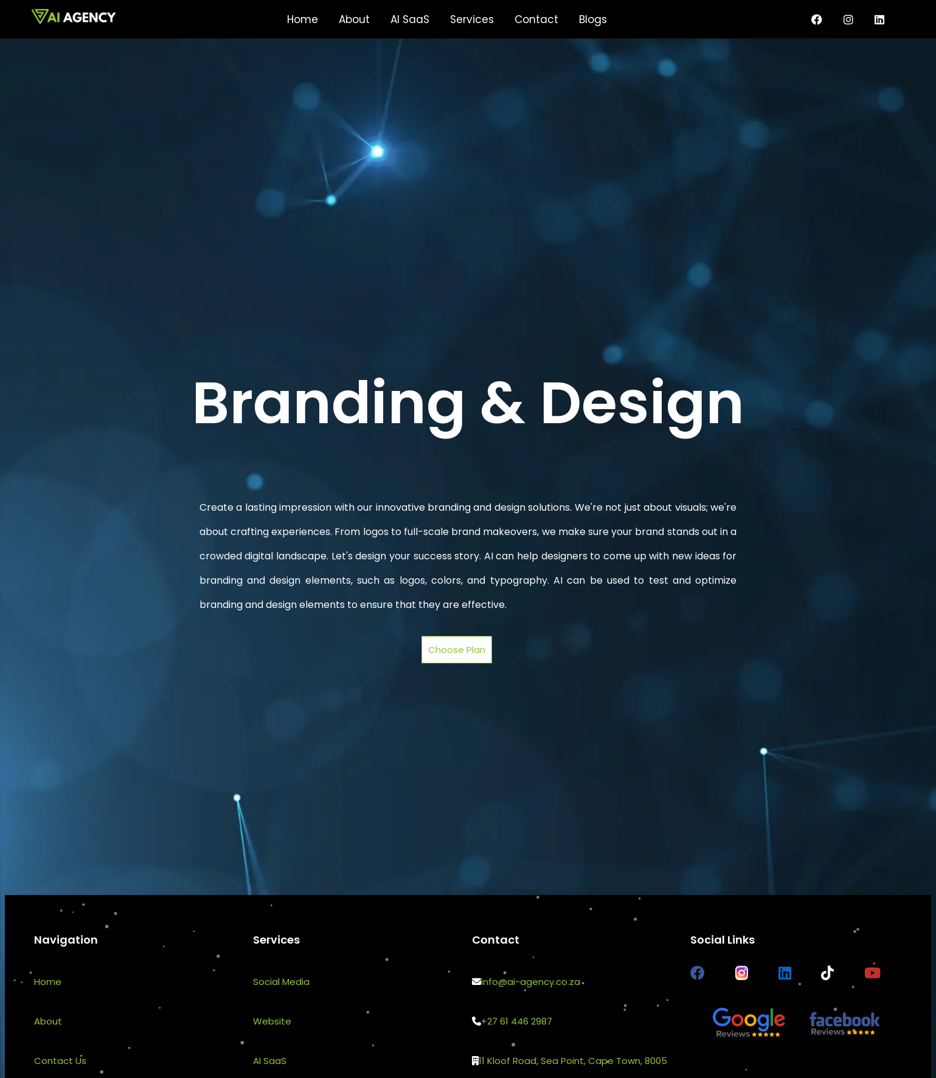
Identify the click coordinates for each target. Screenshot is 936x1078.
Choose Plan (456, 649)
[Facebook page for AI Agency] (816, 19)
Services (472, 19)
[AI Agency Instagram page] (741, 973)
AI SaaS (409, 19)
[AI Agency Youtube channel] (872, 973)
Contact (536, 19)
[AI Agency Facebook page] (697, 973)
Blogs (593, 19)
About (354, 19)
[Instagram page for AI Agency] (848, 19)
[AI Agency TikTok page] (827, 973)
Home (302, 19)
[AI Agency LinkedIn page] (879, 19)
